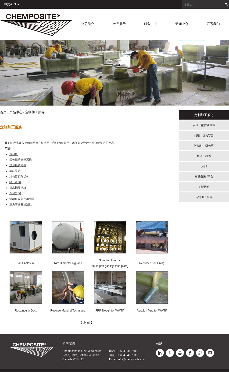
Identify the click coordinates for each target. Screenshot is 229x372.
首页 (3, 112)
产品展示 (119, 24)
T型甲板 (204, 186)
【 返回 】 (86, 322)
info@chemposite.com (132, 359)
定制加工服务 (204, 197)
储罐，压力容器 (204, 135)
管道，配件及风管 (204, 125)
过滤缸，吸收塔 (204, 145)
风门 (204, 166)
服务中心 (150, 24)
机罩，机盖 (204, 156)
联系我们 (213, 24)
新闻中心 (181, 24)
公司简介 (87, 24)
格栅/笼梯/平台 (204, 176)
